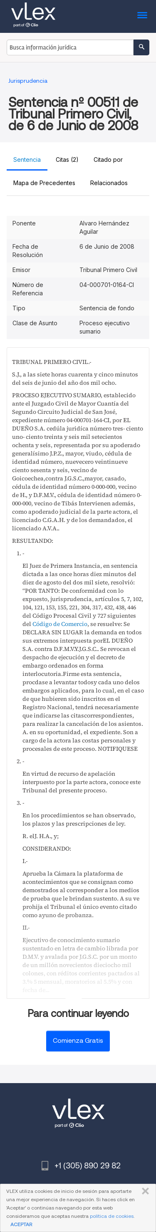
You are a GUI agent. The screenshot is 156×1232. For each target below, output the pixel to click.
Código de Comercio (59, 624)
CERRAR (143, 1191)
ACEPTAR (21, 1224)
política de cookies (112, 1216)
